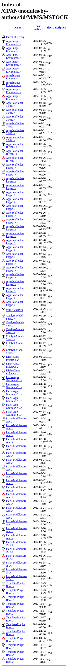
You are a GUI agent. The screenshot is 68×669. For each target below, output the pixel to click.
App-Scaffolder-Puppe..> (15, 166)
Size (49, 27)
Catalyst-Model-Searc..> (15, 317)
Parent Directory (15, 37)
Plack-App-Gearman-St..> (14, 379)
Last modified (38, 28)
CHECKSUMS (14, 310)
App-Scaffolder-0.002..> (15, 125)
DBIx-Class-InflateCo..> (13, 358)
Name (17, 27)
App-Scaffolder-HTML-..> (15, 146)
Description (59, 27)
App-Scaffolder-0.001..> (15, 104)
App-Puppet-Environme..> (13, 43)
